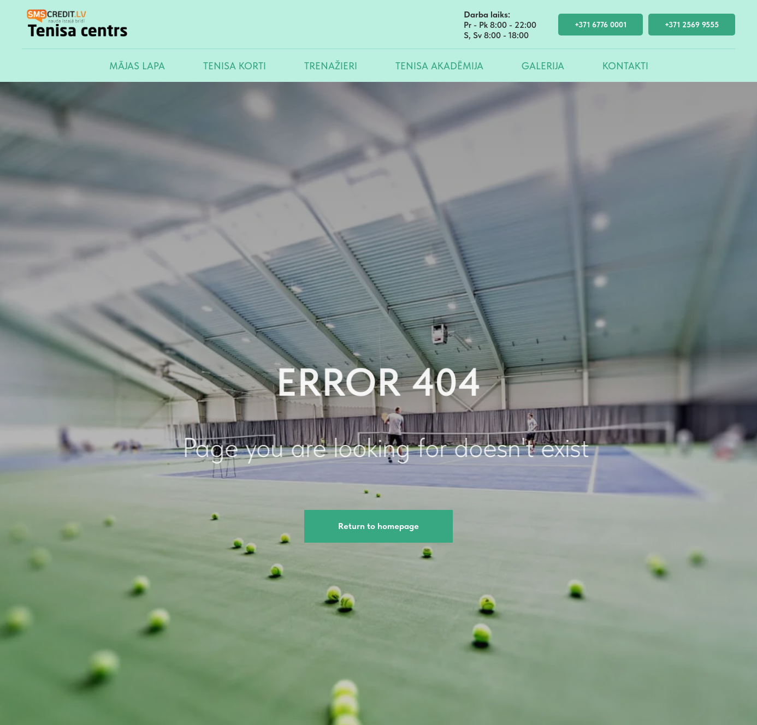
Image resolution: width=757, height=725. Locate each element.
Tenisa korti (234, 66)
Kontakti (625, 66)
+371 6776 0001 (600, 24)
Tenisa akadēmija (439, 66)
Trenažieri (330, 66)
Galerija (543, 66)
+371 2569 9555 (692, 24)
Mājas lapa (137, 66)
